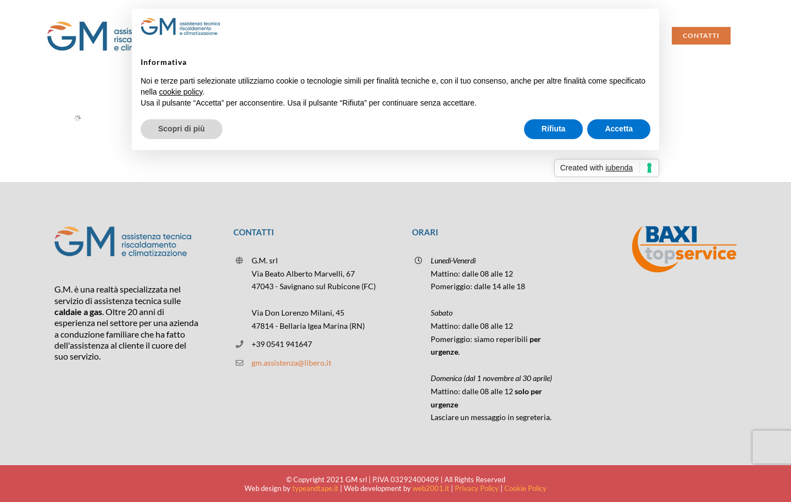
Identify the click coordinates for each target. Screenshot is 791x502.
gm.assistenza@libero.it (291, 362)
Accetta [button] (619, 128)
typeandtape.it (315, 488)
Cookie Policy (525, 488)
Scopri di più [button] (181, 128)
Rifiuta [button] (554, 128)
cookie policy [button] (180, 91)
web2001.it (431, 488)
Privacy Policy (477, 488)
